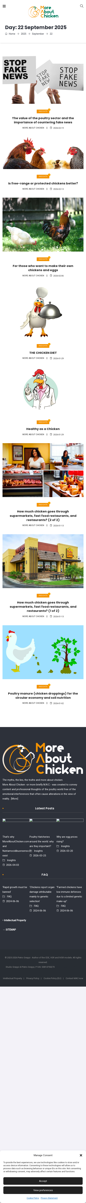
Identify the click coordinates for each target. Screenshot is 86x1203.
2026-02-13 (57, 189)
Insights (43, 111)
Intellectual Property (12, 978)
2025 (23, 33)
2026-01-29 (57, 358)
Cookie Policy (33, 1198)
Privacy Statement (49, 1198)
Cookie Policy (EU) (52, 978)
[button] (81, 1155)
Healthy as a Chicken (43, 429)
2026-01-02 (57, 703)
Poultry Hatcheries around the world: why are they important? (42, 841)
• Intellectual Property (14, 920)
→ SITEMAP (9, 929)
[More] (14, 798)
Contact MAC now (74, 978)
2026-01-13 (57, 526)
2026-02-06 (57, 276)
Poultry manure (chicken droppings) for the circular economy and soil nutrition (43, 695)
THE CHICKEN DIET (43, 353)
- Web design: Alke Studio (67, 967)
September (38, 33)
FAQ (9, 896)
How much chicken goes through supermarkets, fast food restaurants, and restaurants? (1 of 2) (43, 606)
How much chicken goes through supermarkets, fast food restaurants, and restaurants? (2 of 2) (43, 515)
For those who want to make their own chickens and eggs (43, 268)
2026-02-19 (57, 128)
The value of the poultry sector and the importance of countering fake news (43, 120)
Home (10, 33)
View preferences (43, 1190)
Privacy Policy (32, 978)
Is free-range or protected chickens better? (43, 183)
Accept (43, 1181)
